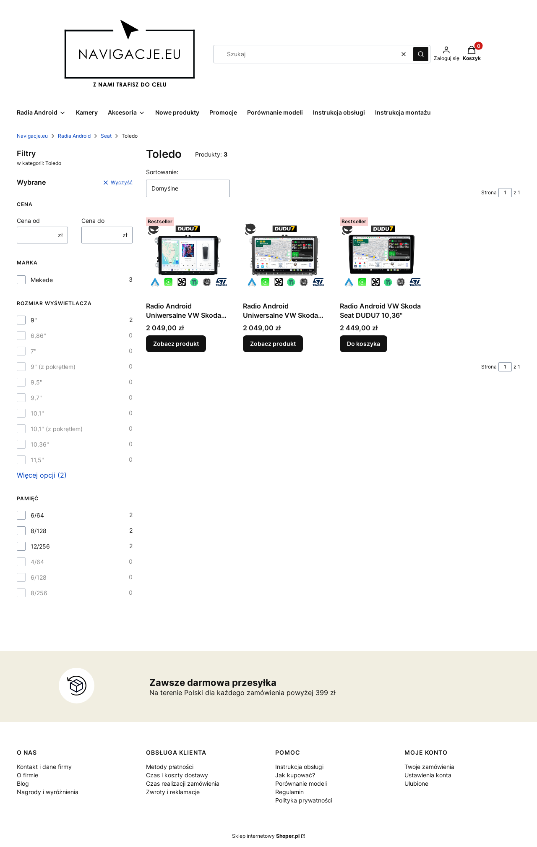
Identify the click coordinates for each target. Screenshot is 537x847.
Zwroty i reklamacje (173, 791)
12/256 (40, 546)
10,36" (40, 444)
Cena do (92, 220)
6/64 (37, 515)
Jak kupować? (295, 775)
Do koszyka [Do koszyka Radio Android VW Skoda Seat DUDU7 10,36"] (363, 343)
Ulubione (416, 783)
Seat (106, 136)
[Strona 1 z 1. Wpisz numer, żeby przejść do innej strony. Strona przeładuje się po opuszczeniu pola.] (505, 192)
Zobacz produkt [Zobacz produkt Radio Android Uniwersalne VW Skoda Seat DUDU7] (176, 343)
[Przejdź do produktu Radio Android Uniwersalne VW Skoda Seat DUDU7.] (187, 256)
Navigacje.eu (32, 136)
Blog (23, 783)
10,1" (37, 413)
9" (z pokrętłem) (53, 366)
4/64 (37, 561)
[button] (420, 54)
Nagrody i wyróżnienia (47, 791)
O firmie (27, 775)
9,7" (36, 397)
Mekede (42, 279)
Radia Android (74, 136)
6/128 (39, 577)
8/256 (39, 592)
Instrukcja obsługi (299, 766)
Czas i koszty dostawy (177, 775)
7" (33, 351)
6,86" (38, 335)
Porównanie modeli (301, 783)
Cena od (28, 220)
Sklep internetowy (266, 836)
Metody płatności (169, 766)
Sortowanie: (162, 171)
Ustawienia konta (427, 775)
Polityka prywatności (303, 800)
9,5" (36, 382)
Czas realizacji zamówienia (182, 783)
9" (34, 320)
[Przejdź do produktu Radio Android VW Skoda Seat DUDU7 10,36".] (381, 256)
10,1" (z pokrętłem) (57, 428)
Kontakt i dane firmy (44, 766)
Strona (489, 192)
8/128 (39, 530)
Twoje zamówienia (429, 766)
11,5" (37, 459)
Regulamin (289, 791)
